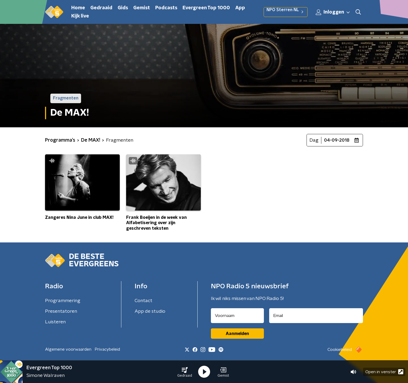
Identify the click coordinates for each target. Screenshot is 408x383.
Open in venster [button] (384, 371)
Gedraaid (101, 8)
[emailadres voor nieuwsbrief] (316, 315)
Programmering (62, 300)
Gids (123, 8)
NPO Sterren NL (286, 12)
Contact (143, 300)
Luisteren (55, 322)
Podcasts (166, 8)
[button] (184, 371)
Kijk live (80, 16)
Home (78, 8)
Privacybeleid (107, 349)
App (240, 8)
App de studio (150, 311)
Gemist (141, 8)
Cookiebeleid (339, 349)
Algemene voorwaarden (68, 349)
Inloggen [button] (333, 12)
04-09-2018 (336, 140)
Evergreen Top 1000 (206, 8)
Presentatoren (61, 311)
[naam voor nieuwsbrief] (237, 315)
